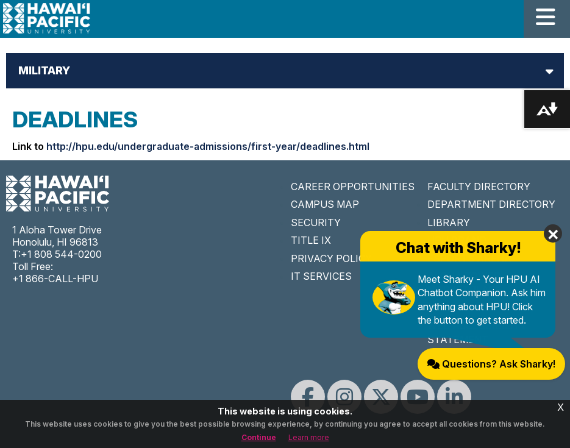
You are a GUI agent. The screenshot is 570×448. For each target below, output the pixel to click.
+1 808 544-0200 (61, 254)
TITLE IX (311, 240)
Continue (258, 437)
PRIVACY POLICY (331, 258)
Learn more (308, 437)
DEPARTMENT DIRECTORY (491, 204)
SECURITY (316, 222)
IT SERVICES (321, 276)
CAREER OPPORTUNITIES (353, 186)
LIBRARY (448, 222)
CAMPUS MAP (325, 204)
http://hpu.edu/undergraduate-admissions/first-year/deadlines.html (207, 146)
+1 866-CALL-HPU (55, 278)
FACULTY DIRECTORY (478, 186)
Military (44, 70)
